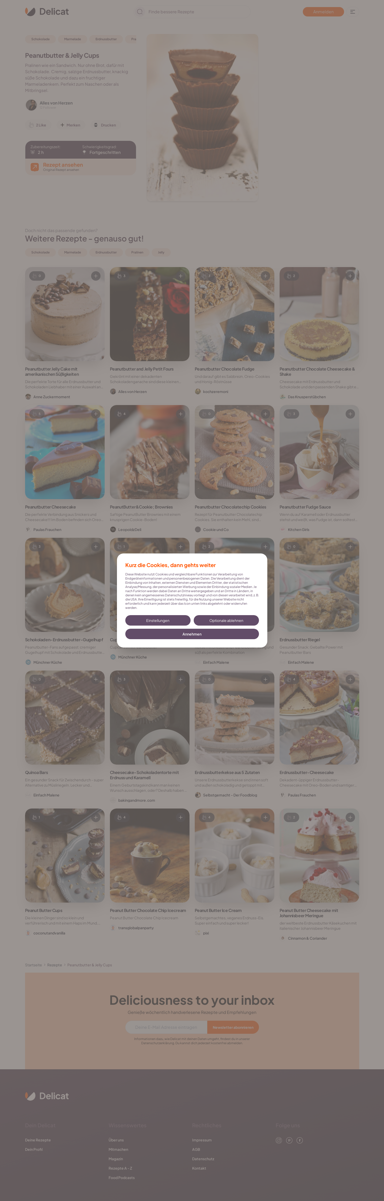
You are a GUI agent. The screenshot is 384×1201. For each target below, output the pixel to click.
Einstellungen (157, 620)
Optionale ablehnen (226, 620)
